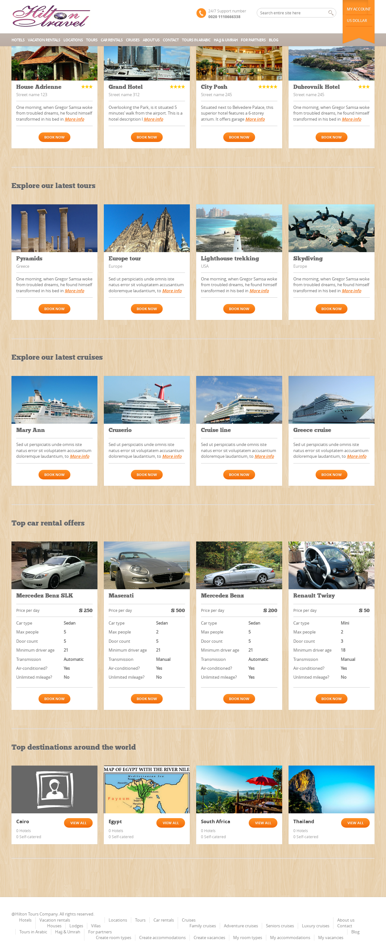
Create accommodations (162, 937)
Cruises (132, 40)
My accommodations (290, 937)
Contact (171, 40)
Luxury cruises (315, 926)
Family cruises (202, 926)
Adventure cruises (241, 926)
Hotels (18, 40)
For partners (253, 40)
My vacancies (330, 937)
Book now (54, 137)
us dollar (357, 20)
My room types (247, 937)
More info (74, 119)
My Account (359, 9)
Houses (54, 926)
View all (78, 822)
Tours (91, 40)
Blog (273, 40)
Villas (96, 926)
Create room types (113, 937)
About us (151, 40)
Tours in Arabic (196, 40)
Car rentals (112, 40)
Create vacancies (209, 937)
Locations (73, 40)
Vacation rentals (44, 40)
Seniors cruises (280, 926)
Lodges (76, 926)
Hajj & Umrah (226, 40)
